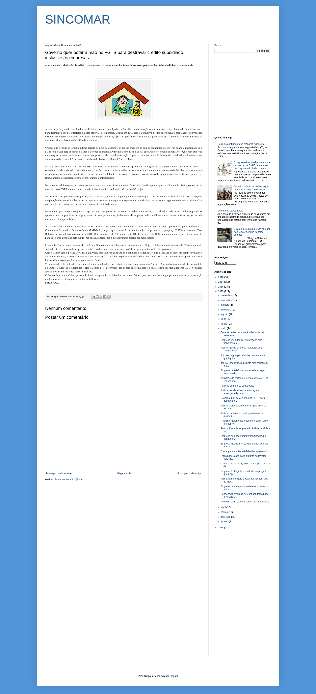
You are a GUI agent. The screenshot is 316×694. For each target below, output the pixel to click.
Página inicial (124, 473)
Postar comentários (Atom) (69, 479)
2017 (221, 281)
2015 (221, 291)
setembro (226, 309)
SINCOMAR (77, 19)
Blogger (174, 676)
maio (224, 328)
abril (223, 507)
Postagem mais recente (59, 473)
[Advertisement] (123, 439)
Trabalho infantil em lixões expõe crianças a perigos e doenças (251, 188)
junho (224, 323)
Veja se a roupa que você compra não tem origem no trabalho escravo (252, 232)
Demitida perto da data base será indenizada (244, 501)
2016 (221, 286)
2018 (221, 277)
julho (224, 319)
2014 (221, 527)
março (225, 512)
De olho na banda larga (230, 210)
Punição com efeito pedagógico (237, 385)
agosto (225, 314)
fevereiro (226, 517)
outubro (225, 304)
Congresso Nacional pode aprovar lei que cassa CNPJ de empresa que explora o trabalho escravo (252, 165)
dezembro (227, 295)
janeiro (225, 521)
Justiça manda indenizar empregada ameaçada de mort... (239, 392)
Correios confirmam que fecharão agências (240, 144)
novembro (227, 300)
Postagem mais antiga (189, 473)
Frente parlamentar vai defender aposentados (245, 451)
